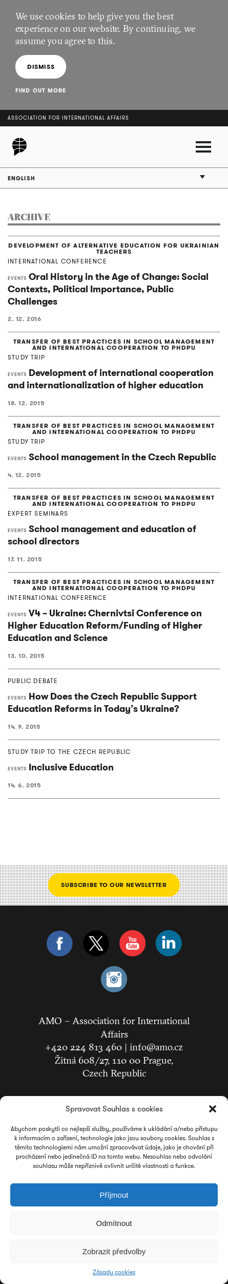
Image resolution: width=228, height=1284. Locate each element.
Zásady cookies (114, 1272)
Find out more (40, 90)
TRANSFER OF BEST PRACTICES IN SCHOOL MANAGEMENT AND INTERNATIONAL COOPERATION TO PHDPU (114, 344)
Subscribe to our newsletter (114, 884)
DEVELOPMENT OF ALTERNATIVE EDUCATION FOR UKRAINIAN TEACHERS (113, 248)
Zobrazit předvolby (114, 1251)
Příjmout (114, 1195)
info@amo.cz (156, 1047)
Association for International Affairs (68, 118)
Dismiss (40, 66)
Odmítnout (114, 1223)
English (21, 178)
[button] (213, 1109)
